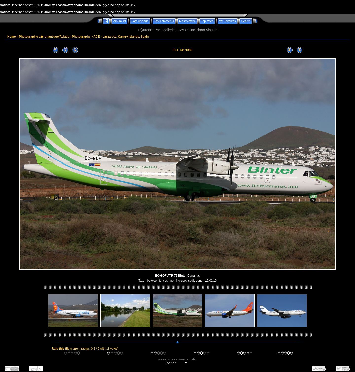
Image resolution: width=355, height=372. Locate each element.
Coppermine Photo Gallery (184, 359)
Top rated (207, 21)
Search (245, 21)
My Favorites (227, 21)
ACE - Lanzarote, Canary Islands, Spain (121, 36)
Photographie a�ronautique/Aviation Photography (54, 36)
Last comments (164, 21)
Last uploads (140, 21)
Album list (119, 21)
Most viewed (187, 21)
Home (11, 36)
